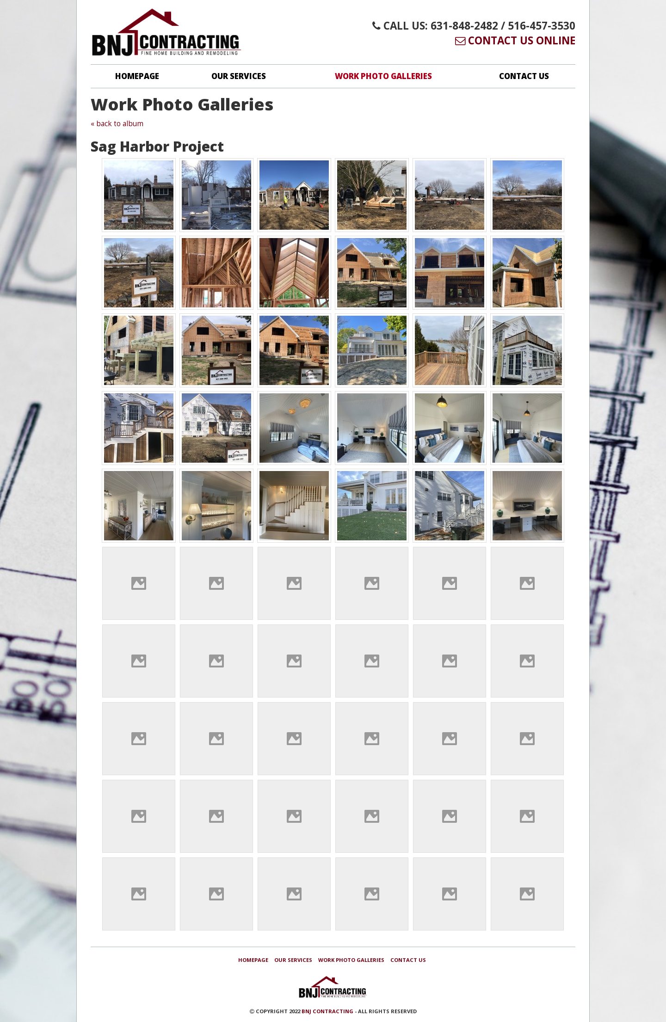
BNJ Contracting (327, 1011)
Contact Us (524, 76)
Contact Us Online (515, 40)
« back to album (117, 124)
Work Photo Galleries (383, 76)
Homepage (137, 76)
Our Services (238, 76)
